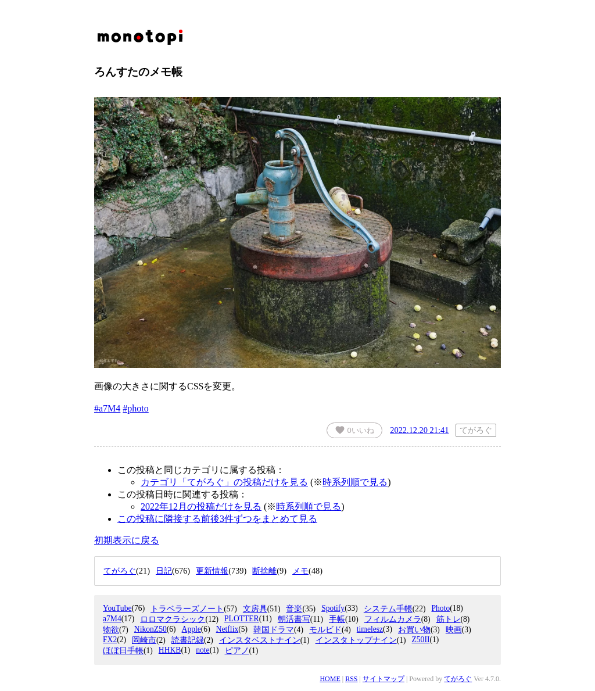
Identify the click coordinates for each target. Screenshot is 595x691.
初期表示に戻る (126, 540)
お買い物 (414, 629)
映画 (454, 629)
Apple (191, 629)
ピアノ (237, 650)
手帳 (337, 619)
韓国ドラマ (273, 629)
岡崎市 (144, 640)
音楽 (294, 608)
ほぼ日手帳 (123, 650)
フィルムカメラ (392, 619)
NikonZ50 (150, 629)
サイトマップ (383, 679)
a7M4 (112, 618)
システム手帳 (388, 608)
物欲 (111, 629)
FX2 (110, 639)
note (202, 650)
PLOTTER (241, 618)
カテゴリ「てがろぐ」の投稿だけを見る (224, 482)
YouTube (117, 608)
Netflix (227, 629)
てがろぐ (458, 679)
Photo (440, 608)
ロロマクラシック (172, 619)
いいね (354, 430)
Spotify (333, 608)
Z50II (420, 639)
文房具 (255, 608)
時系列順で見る (355, 482)
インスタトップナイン (356, 640)
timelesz (370, 629)
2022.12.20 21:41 (419, 430)
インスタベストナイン (259, 640)
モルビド (325, 629)
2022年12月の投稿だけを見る (201, 506)
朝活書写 (294, 619)
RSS (351, 679)
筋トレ (448, 619)
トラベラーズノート (187, 608)
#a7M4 (107, 408)
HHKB (170, 650)
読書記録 (187, 640)
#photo (135, 408)
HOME (330, 679)
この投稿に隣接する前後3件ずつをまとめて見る (217, 519)
